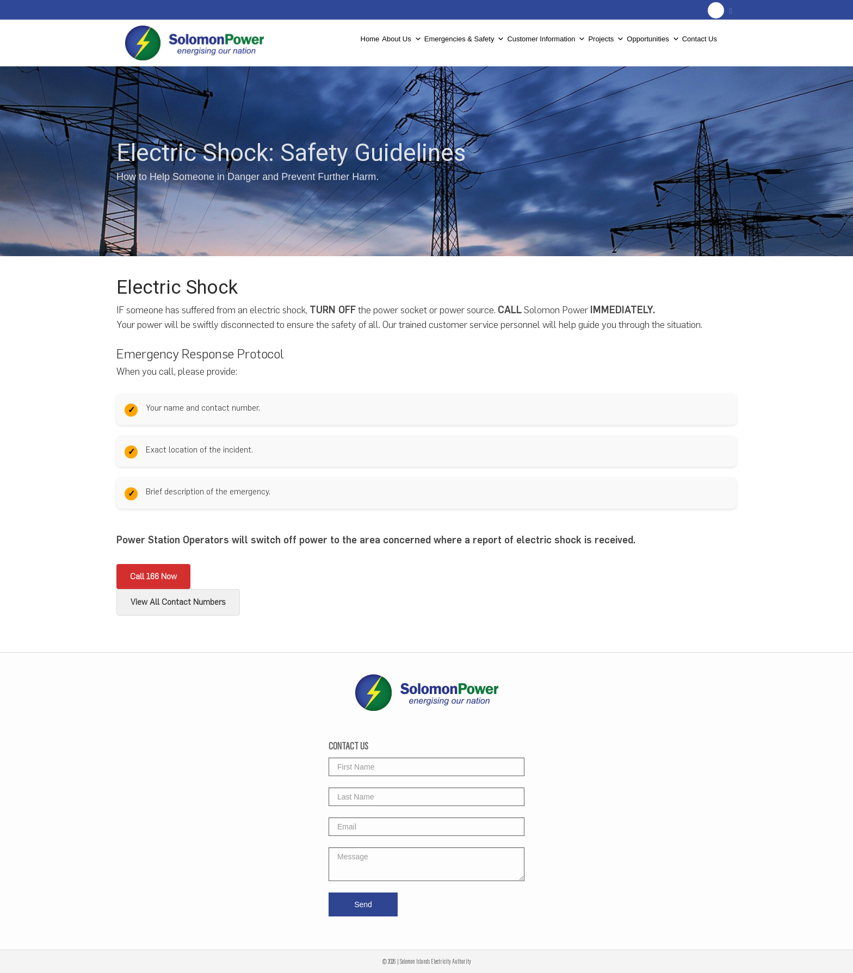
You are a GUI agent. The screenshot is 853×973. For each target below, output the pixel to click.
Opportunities (653, 35)
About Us (401, 35)
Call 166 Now (153, 576)
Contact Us (699, 38)
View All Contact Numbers (178, 602)
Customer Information (546, 35)
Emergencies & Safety (464, 35)
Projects (606, 35)
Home (370, 38)
